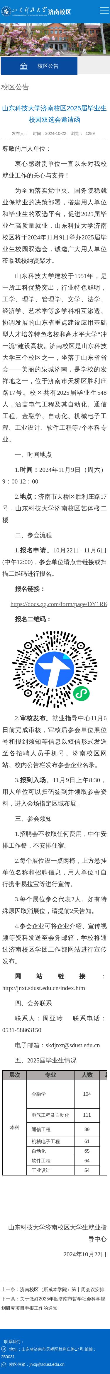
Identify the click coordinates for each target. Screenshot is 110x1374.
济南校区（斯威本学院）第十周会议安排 (62, 1289)
